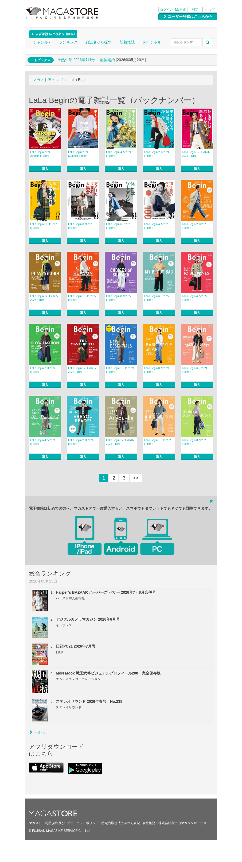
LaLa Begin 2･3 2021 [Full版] (80, 442)
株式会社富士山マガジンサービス (182, 823)
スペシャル (152, 42)
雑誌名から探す (98, 42)
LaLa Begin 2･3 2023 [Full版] (195, 226)
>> (136, 478)
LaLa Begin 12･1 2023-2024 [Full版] (196, 154)
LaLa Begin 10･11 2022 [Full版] (82, 298)
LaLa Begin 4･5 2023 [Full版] (156, 226)
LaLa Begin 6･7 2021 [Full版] (195, 370)
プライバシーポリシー (83, 823)
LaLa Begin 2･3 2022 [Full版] (43, 370)
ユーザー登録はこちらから (188, 16)
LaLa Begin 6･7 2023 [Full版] (118, 226)
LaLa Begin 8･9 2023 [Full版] (80, 226)
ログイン (166, 9)
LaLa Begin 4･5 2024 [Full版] (118, 154)
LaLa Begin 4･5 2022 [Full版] (195, 298)
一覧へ (37, 732)
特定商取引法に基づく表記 (121, 823)
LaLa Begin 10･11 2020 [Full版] (158, 442)
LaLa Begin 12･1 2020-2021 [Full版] (120, 442)
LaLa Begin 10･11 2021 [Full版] (120, 370)
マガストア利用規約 (43, 823)
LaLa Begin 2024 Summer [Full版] (78, 154)
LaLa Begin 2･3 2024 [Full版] (156, 154)
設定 (195, 9)
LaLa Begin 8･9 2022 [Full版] (118, 298)
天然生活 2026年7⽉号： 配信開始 (86, 60)
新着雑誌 (127, 42)
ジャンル (42, 42)
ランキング (68, 42)
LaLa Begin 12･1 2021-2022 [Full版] (82, 370)
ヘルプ (210, 9)
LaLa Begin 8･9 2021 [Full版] (156, 370)
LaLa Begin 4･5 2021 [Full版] (43, 442)
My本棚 (180, 9)
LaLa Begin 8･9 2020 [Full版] (195, 442)
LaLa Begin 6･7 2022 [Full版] (156, 298)
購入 (45, 169)
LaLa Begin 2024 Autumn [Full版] (40, 154)
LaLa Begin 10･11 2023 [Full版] (44, 226)
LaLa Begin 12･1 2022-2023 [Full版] (44, 298)
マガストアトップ (48, 80)
